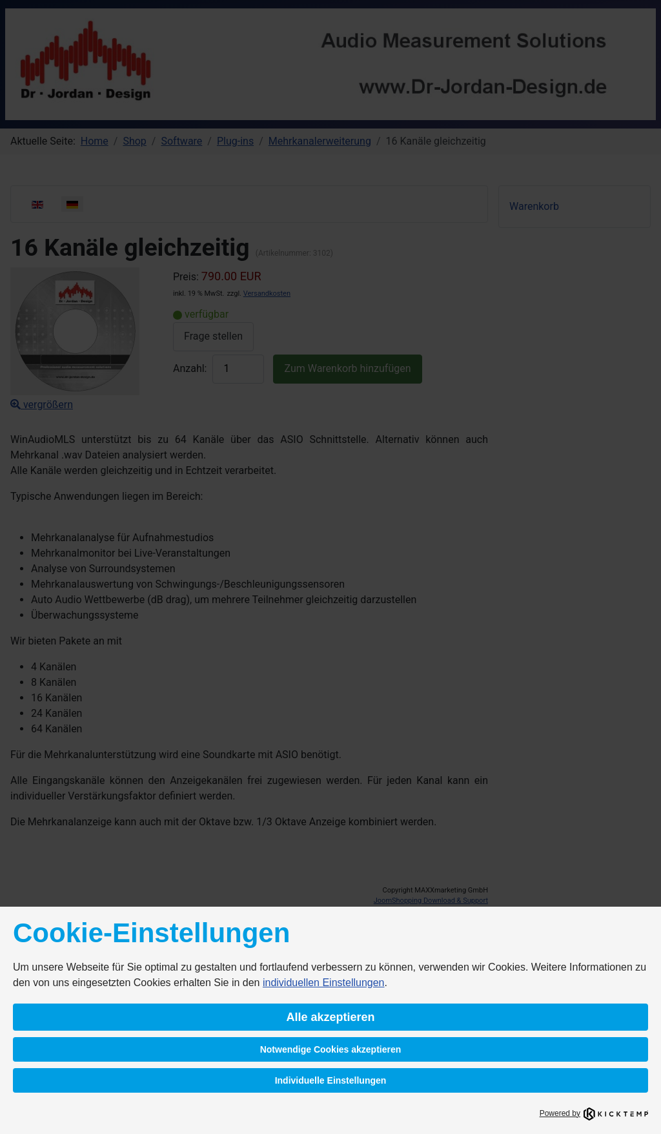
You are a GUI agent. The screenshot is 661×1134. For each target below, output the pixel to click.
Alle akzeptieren (330, 1017)
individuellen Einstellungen (324, 982)
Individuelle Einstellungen (331, 1080)
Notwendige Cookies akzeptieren (331, 1049)
